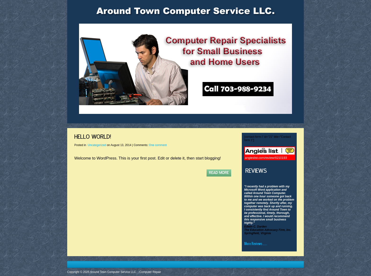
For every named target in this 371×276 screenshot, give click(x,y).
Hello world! (92, 137)
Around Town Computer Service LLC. (113, 272)
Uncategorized (97, 145)
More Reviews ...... (255, 243)
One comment (158, 145)
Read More (219, 173)
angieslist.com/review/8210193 (266, 158)
